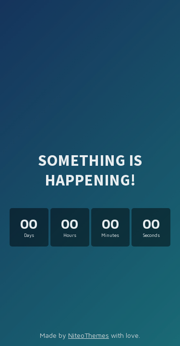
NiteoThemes (88, 335)
